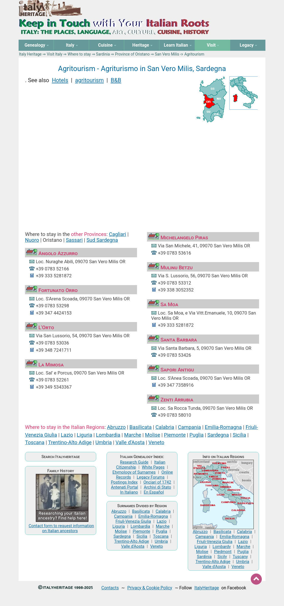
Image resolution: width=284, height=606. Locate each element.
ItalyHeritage (206, 587)
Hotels (60, 80)
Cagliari (117, 234)
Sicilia (239, 435)
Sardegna (218, 435)
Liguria (84, 435)
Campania (189, 427)
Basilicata (141, 427)
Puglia (196, 435)
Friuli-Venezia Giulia (133, 521)
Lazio (67, 435)
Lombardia (108, 435)
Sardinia (103, 54)
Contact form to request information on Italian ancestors (61, 528)
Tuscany (240, 556)
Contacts (110, 587)
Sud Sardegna (102, 240)
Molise (152, 435)
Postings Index (124, 482)
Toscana (34, 442)
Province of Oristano (132, 54)
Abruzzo (116, 427)
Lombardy (222, 546)
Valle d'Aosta (130, 442)
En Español (154, 492)
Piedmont (223, 551)
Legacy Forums (150, 477)
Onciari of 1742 (157, 482)
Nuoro (32, 240)
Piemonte (175, 435)
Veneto (156, 442)
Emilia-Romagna (223, 427)
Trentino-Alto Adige (70, 442)
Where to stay (79, 54)
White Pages (153, 467)
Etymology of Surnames (134, 472)
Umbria (103, 442)
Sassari (74, 240)
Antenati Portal (124, 487)
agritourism (89, 80)
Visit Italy (54, 54)
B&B (116, 80)
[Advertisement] (142, 172)
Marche (132, 435)
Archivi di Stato (157, 487)
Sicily (222, 556)
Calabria (164, 427)
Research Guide (134, 462)
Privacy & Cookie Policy (149, 587)
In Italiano (129, 492)
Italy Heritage (30, 54)
